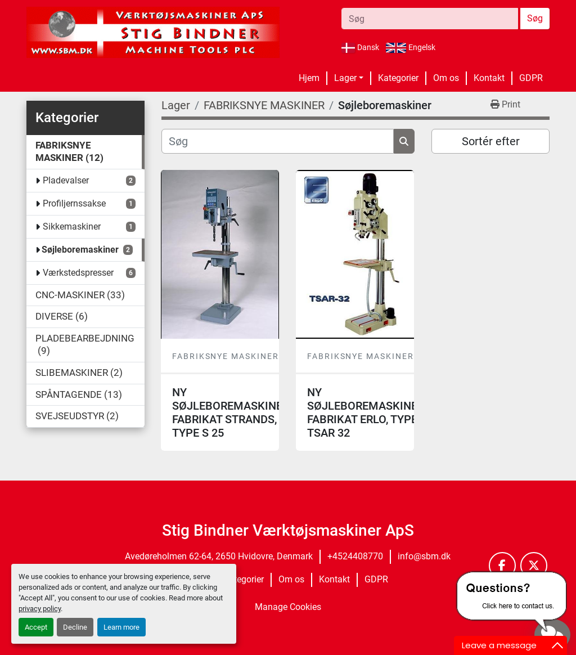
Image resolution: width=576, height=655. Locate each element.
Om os (446, 78)
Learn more (122, 627)
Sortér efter (491, 141)
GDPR (531, 78)
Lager (345, 78)
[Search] (429, 18)
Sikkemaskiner (72, 226)
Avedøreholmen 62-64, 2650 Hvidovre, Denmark (219, 556)
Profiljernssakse (74, 203)
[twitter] (533, 565)
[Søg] (277, 141)
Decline (75, 627)
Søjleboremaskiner (80, 249)
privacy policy (40, 608)
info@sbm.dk (424, 556)
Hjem (309, 78)
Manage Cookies (288, 607)
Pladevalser (66, 180)
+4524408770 (355, 556)
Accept (36, 627)
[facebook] (502, 565)
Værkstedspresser (78, 272)
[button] (348, 78)
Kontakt (489, 78)
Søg (535, 18)
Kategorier (398, 78)
